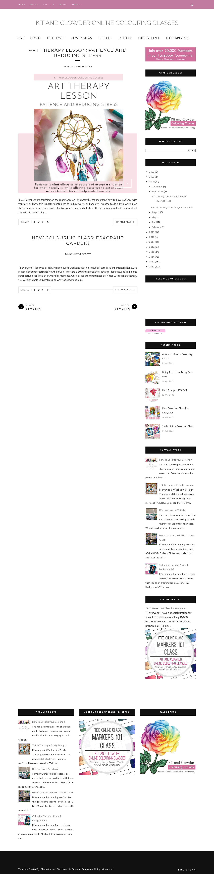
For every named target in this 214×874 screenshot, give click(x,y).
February (157, 227)
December (157, 186)
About (63, 4)
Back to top (187, 869)
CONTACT (76, 4)
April (154, 222)
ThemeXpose (48, 869)
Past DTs (48, 4)
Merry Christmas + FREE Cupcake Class (52, 792)
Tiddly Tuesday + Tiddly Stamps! (176, 484)
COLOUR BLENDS (149, 38)
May (154, 217)
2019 (152, 232)
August (156, 212)
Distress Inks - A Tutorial (172, 510)
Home (21, 4)
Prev (119, 183)
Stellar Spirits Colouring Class (177, 426)
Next (127, 183)
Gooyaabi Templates (82, 869)
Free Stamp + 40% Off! (174, 390)
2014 (152, 256)
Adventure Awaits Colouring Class (177, 356)
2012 (152, 266)
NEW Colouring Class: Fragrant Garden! (78, 240)
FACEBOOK (125, 38)
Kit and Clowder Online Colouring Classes (107, 22)
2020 (152, 181)
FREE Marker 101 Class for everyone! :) (166, 608)
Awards (34, 4)
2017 (152, 241)
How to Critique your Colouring (175, 459)
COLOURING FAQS (177, 38)
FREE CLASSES (56, 38)
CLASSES (35, 38)
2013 (152, 261)
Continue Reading (125, 222)
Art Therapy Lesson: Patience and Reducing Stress (78, 52)
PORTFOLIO (105, 38)
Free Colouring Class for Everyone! (175, 410)
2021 (152, 176)
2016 (152, 246)
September (158, 191)
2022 (152, 171)
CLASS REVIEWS (81, 38)
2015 (152, 251)
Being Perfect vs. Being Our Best (177, 374)
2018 (152, 237)
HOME (20, 38)
